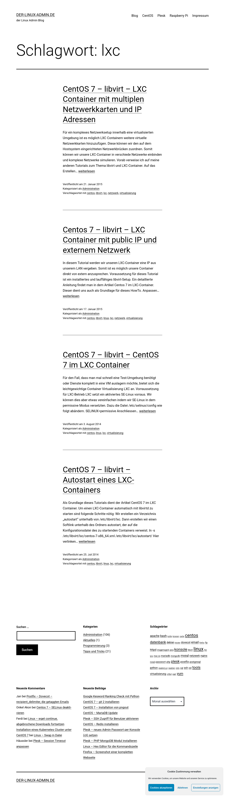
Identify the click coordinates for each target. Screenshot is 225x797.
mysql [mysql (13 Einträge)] (185, 655)
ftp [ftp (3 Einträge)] (206, 642)
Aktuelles (89, 640)
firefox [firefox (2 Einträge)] (201, 643)
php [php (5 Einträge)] (168, 662)
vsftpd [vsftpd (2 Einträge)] (169, 674)
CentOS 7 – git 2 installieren (101, 702)
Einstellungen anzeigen (205, 787)
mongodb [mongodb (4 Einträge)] (175, 656)
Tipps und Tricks (94, 651)
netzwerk (113, 193)
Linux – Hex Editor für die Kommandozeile (110, 746)
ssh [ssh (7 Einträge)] (186, 667)
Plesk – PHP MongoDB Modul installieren (110, 740)
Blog (134, 16)
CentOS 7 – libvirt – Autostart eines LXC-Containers (98, 480)
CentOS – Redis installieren (101, 724)
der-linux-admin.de (35, 15)
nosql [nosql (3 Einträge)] (152, 662)
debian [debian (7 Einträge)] (170, 642)
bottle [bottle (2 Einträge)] (169, 636)
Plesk (161, 16)
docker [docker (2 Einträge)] (177, 643)
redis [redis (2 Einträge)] (178, 668)
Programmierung (94, 645)
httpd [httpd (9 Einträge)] (153, 649)
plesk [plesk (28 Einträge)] (175, 661)
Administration (90, 188)
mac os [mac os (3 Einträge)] (157, 656)
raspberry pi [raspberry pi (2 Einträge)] (163, 668)
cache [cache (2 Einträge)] (182, 636)
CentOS (147, 16)
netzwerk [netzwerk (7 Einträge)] (194, 655)
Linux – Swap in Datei (48, 735)
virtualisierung (128, 193)
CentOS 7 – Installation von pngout (105, 707)
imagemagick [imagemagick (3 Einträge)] (163, 650)
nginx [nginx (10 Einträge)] (204, 655)
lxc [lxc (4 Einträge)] (205, 650)
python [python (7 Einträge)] (154, 667)
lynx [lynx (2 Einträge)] (151, 656)
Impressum (200, 16)
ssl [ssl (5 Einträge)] (190, 668)
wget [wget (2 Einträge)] (174, 674)
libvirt (99, 193)
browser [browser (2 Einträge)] (176, 636)
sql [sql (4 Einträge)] (181, 668)
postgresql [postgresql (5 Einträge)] (195, 662)
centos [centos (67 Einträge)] (191, 635)
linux (106, 318)
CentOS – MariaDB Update (100, 713)
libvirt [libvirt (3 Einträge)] (190, 650)
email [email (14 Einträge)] (195, 642)
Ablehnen (183, 787)
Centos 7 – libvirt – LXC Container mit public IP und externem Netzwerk (110, 240)
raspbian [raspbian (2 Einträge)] (171, 668)
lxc (105, 193)
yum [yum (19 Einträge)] (180, 674)
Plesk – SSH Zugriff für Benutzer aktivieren (111, 718)
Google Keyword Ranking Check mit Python (111, 696)
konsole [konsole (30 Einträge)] (180, 649)
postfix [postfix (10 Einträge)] (184, 661)
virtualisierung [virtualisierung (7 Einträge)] (158, 673)
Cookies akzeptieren (161, 787)
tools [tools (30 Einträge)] (196, 667)
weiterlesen (86, 171)
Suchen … (22, 627)
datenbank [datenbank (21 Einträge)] (158, 642)
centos (91, 193)
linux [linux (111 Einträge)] (198, 649)
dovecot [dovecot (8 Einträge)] (185, 642)
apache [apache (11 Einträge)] (154, 636)
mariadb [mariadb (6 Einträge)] (165, 655)
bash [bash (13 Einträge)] (163, 636)
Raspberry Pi (179, 16)
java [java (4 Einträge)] (172, 650)
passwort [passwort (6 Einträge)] (161, 661)
